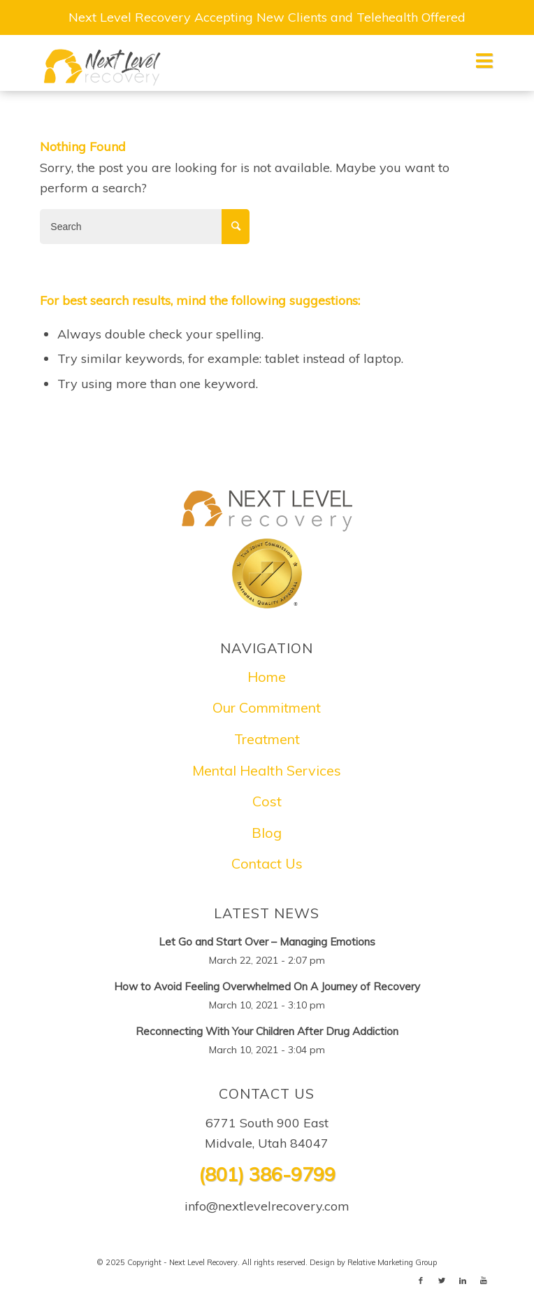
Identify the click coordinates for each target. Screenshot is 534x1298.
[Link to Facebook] (420, 1280)
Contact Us (267, 863)
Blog (267, 832)
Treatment (267, 739)
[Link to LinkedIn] (462, 1280)
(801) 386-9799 (267, 1174)
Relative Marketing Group (392, 1262)
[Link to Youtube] (483, 1280)
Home (266, 676)
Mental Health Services (266, 770)
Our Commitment (266, 707)
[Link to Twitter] (441, 1280)
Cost (267, 801)
